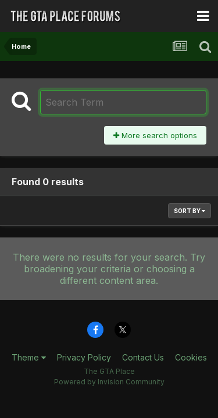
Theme (29, 357)
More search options (155, 135)
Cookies (191, 357)
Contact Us (143, 357)
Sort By (189, 210)
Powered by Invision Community (109, 381)
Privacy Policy (84, 357)
